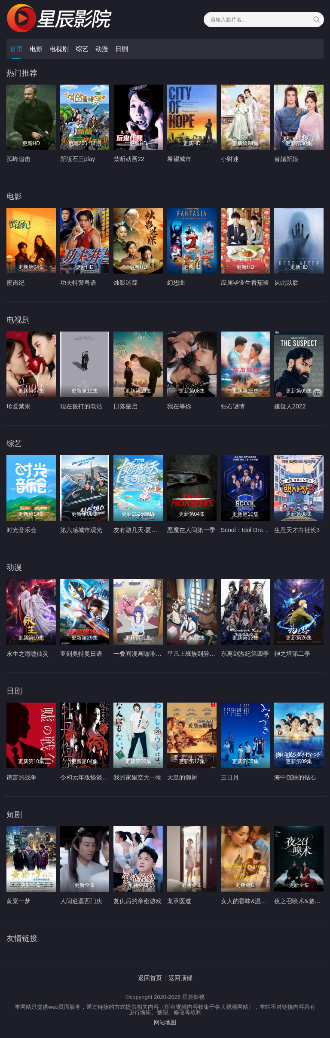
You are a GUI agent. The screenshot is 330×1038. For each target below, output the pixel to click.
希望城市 (179, 158)
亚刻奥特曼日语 (81, 653)
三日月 (230, 777)
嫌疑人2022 (290, 406)
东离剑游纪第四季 (245, 653)
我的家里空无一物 (137, 777)
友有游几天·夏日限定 (141, 530)
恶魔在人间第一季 (191, 530)
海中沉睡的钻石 (295, 777)
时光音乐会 (21, 530)
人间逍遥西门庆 (81, 901)
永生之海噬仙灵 (27, 653)
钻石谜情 (233, 406)
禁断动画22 (128, 158)
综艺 (82, 48)
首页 (16, 48)
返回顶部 (180, 977)
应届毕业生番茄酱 (245, 282)
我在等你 (179, 406)
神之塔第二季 (292, 653)
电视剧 (59, 48)
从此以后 (286, 282)
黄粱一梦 (18, 901)
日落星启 (125, 406)
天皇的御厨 (182, 777)
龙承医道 (179, 901)
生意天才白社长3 (297, 530)
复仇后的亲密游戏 (137, 901)
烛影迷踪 (125, 282)
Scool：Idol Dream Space (255, 530)
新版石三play (77, 158)
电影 (36, 48)
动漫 (101, 48)
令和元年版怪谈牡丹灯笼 (93, 777)
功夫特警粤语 (78, 282)
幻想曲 (176, 282)
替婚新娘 (286, 158)
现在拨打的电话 (81, 406)
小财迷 (230, 158)
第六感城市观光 (81, 530)
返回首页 (150, 977)
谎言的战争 (21, 777)
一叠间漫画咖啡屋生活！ (146, 653)
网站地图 (165, 1022)
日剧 (121, 48)
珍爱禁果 (18, 406)
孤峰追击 (18, 158)
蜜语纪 (15, 282)
